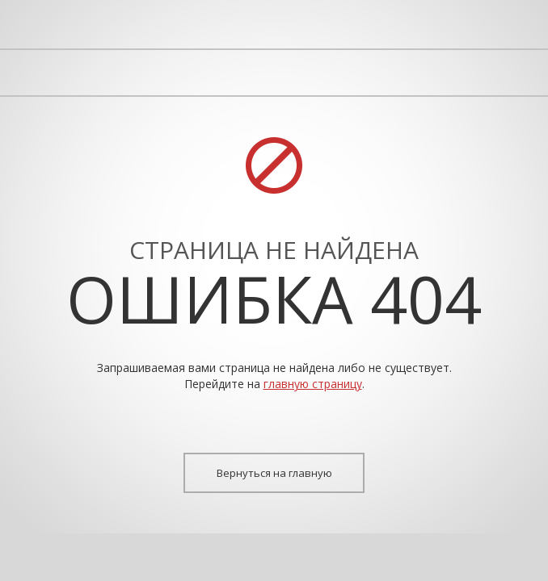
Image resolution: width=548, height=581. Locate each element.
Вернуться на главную (274, 473)
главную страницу (312, 383)
